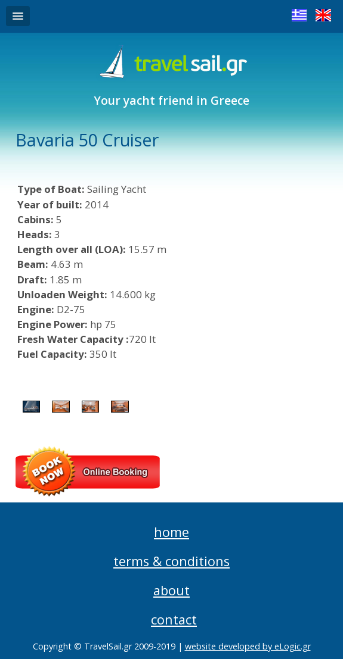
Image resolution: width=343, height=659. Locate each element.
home (171, 532)
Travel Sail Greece (171, 62)
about (171, 590)
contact (174, 619)
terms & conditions (171, 561)
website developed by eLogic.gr (248, 646)
